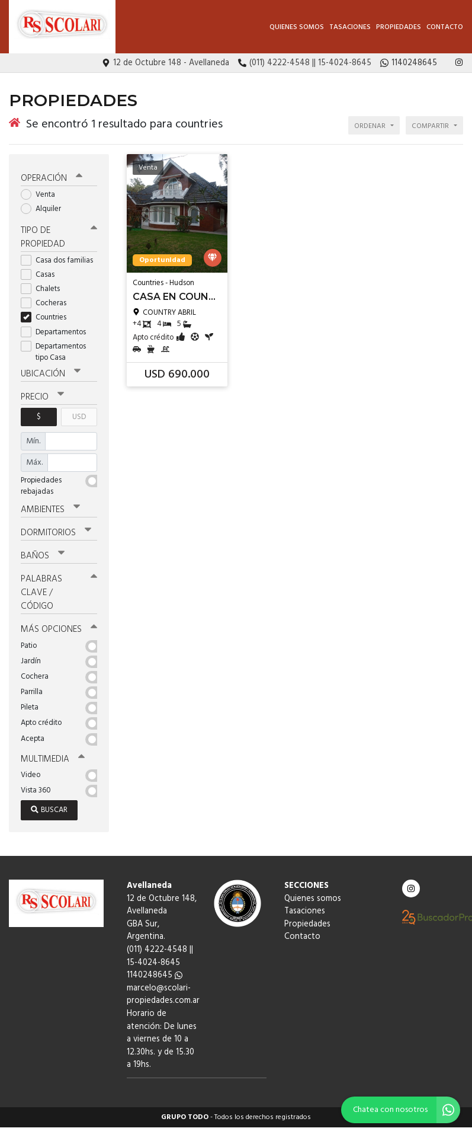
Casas (41, 274)
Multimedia (53, 759)
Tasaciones (350, 27)
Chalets (44, 289)
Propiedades (398, 27)
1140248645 (154, 975)
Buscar (49, 810)
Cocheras (47, 303)
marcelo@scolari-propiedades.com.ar (163, 995)
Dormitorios (56, 533)
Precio (42, 397)
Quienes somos (296, 27)
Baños (43, 556)
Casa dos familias (59, 260)
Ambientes (50, 510)
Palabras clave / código (59, 592)
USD (79, 417)
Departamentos (57, 332)
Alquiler (45, 209)
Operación (51, 178)
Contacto (444, 27)
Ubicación (51, 374)
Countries (47, 317)
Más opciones (59, 629)
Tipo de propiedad (59, 237)
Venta (42, 194)
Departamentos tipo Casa (53, 352)
